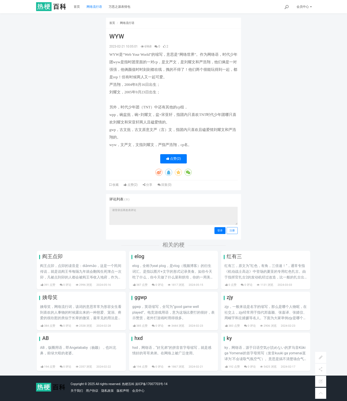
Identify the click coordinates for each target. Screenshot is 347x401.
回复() (165, 184)
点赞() (173, 159)
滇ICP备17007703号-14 (151, 384)
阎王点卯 (52, 256)
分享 (147, 184)
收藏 (115, 184)
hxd (139, 338)
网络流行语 (94, 6)
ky (229, 338)
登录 (220, 230)
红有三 (234, 256)
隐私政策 (107, 390)
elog (139, 256)
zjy (230, 297)
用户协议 (92, 390)
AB (45, 338)
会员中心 (138, 390)
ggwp (141, 297)
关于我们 (77, 390)
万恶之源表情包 (119, 6)
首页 (77, 6)
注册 (232, 230)
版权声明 (123, 390)
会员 (304, 6)
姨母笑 (50, 297)
